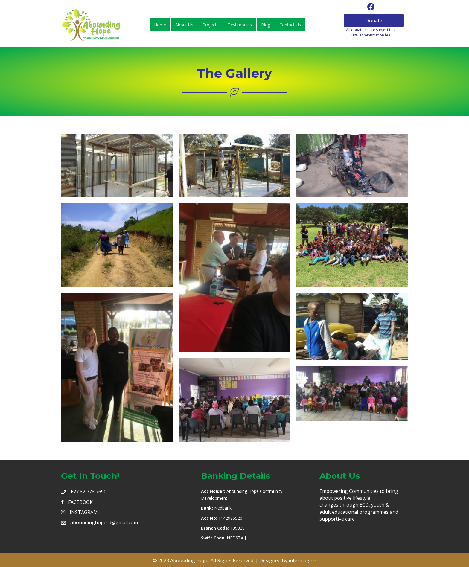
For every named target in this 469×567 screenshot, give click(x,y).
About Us (184, 25)
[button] (374, 20)
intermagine (302, 560)
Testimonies (240, 25)
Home (160, 25)
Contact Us (290, 25)
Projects (210, 25)
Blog (265, 25)
